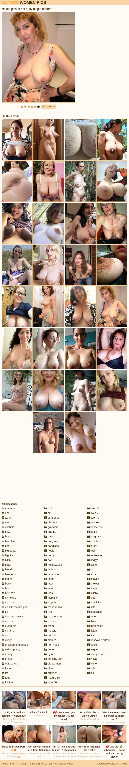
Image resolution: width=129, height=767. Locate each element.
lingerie (50, 602)
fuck (48, 508)
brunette (8, 593)
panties (93, 522)
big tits (7, 555)
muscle (50, 630)
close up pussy (12, 616)
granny (50, 531)
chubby (8, 602)
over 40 (50, 682)
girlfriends (51, 517)
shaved (93, 578)
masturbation (53, 607)
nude (49, 649)
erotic (7, 658)
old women (52, 663)
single (92, 588)
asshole (8, 527)
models (50, 621)
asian (7, 517)
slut (91, 597)
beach (7, 536)
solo (91, 607)
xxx (90, 673)
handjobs (51, 545)
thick (91, 621)
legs (48, 593)
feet (6, 677)
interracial (51, 574)
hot (48, 560)
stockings (94, 611)
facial (6, 668)
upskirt (92, 644)
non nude (51, 644)
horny (49, 555)
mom (49, 625)
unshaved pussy (98, 640)
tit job (92, 630)
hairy (49, 536)
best (6, 545)
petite (92, 531)
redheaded (95, 555)
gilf (47, 513)
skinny (92, 593)
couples (8, 621)
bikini (6, 560)
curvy (7, 640)
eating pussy (11, 649)
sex (91, 569)
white (92, 663)
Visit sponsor (48, 106)
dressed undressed (15, 644)
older (49, 668)
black (6, 564)
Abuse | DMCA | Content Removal (19, 763)
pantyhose (95, 527)
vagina (92, 649)
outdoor (50, 673)
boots (7, 583)
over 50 (93, 508)
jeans (49, 578)
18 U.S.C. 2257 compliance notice (55, 763)
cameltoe (9, 597)
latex (48, 583)
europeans (10, 663)
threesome (95, 625)
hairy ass (51, 541)
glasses (50, 522)
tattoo (92, 616)
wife (91, 668)
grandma (51, 527)
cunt (6, 635)
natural (50, 635)
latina (49, 588)
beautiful (8, 541)
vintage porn (96, 654)
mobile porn (53, 616)
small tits (94, 602)
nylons (50, 654)
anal (6, 513)
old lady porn (53, 658)
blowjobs (9, 574)
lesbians (51, 597)
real (91, 550)
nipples (50, 640)
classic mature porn (15, 607)
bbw (6, 531)
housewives (53, 564)
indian (49, 569)
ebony (7, 654)
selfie (92, 564)
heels (49, 550)
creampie (9, 625)
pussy (92, 545)
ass (5, 522)
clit (5, 611)
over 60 (93, 513)
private (92, 541)
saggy (92, 560)
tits (90, 635)
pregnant (94, 536)
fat (5, 673)
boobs (7, 578)
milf (48, 611)
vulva (92, 658)
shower (93, 583)
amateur (8, 508)
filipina (7, 682)
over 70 (93, 517)
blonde (7, 569)
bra (5, 588)
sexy (91, 574)
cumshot (8, 630)
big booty (9, 550)
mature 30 (52, 677)
